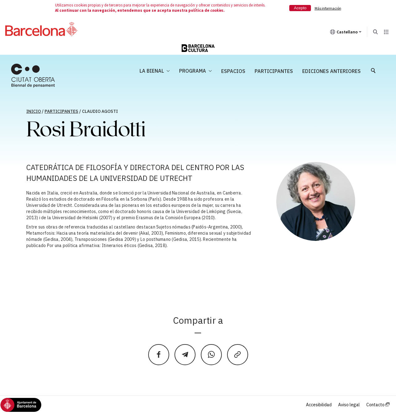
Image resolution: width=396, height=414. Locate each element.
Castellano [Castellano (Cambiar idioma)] (345, 33)
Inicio (33, 111)
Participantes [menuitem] (274, 71)
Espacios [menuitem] (233, 71)
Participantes (61, 111)
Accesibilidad (319, 405)
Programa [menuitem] (192, 71)
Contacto (378, 405)
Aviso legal (349, 405)
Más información (328, 8)
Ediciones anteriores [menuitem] (331, 71)
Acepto (300, 8)
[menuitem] (33, 75)
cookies (216, 10)
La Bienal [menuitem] (152, 71)
